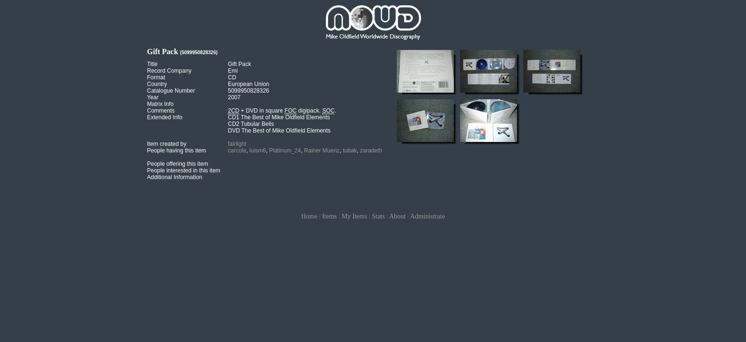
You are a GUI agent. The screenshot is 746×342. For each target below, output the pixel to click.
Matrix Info (160, 104)
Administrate (427, 216)
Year (152, 97)
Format (156, 77)
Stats (378, 216)
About (397, 216)
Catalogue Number (171, 90)
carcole (237, 150)
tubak (349, 150)
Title (152, 64)
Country (157, 84)
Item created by (166, 144)
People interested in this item (183, 170)
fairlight (237, 144)
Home (309, 216)
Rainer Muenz (322, 150)
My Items (354, 216)
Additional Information (174, 177)
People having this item (176, 150)
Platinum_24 (285, 150)
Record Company (169, 70)
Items (329, 216)
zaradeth (371, 150)
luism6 (257, 150)
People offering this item (177, 164)
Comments (161, 110)
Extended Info (164, 117)
